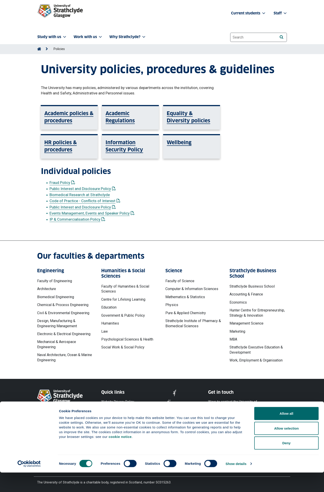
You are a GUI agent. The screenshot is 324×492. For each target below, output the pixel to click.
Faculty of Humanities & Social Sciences (125, 288)
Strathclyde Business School (252, 286)
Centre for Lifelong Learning (123, 299)
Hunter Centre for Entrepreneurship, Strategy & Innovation (257, 312)
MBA (233, 339)
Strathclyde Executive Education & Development (256, 349)
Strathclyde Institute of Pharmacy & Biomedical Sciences (193, 323)
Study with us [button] (52, 36)
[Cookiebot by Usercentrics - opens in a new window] (29, 483)
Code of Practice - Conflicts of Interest (85, 201)
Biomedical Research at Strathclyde (80, 194)
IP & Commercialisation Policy (77, 219)
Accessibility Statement (118, 418)
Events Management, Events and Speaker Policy (92, 213)
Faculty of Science (179, 281)
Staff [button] (281, 13)
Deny (286, 462)
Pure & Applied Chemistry (185, 313)
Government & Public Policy (123, 315)
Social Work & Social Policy (122, 347)
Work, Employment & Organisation (256, 360)
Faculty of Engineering (54, 281)
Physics (171, 305)
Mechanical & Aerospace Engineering (56, 344)
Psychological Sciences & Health (127, 339)
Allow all (286, 433)
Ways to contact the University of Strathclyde (232, 404)
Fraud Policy (62, 182)
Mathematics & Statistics (185, 297)
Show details (236, 483)
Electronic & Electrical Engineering (63, 334)
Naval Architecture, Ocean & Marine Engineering (64, 357)
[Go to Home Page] (39, 49)
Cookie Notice (111, 410)
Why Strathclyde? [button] (127, 36)
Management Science (246, 323)
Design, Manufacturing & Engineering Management (57, 323)
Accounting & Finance (246, 294)
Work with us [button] (88, 36)
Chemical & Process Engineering (62, 305)
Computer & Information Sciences (191, 289)
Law (104, 331)
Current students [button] (248, 13)
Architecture (46, 289)
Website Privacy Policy (117, 401)
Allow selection (286, 448)
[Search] (281, 37)
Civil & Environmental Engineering (63, 313)
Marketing (237, 331)
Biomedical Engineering (55, 297)
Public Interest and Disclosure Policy (83, 188)
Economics (238, 302)
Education (109, 307)
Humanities (110, 323)
